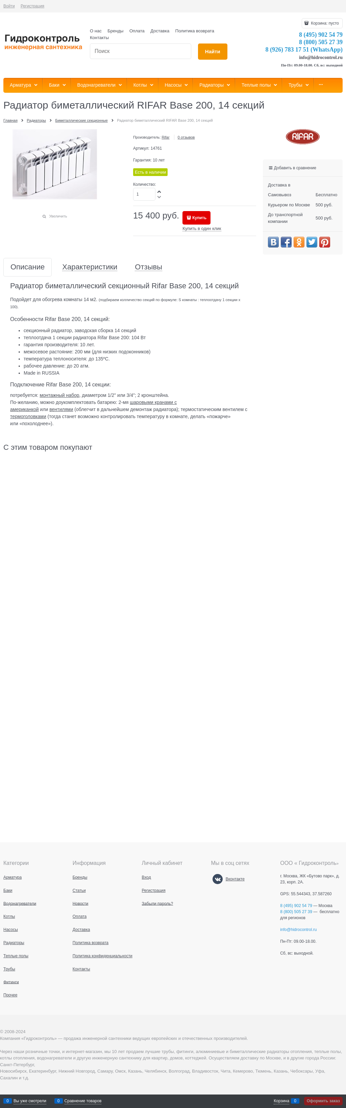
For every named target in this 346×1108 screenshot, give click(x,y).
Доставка (159, 30)
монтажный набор (59, 395)
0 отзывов (186, 137)
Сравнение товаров (83, 1101)
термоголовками (28, 416)
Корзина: (324, 23)
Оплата (137, 30)
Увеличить (58, 216)
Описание (27, 267)
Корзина (281, 1101)
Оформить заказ (323, 1101)
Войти (9, 6)
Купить (199, 217)
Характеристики (89, 267)
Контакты (99, 37)
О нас (96, 30)
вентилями (61, 409)
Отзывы (148, 267)
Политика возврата (194, 30)
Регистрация (32, 6)
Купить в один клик (201, 228)
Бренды (115, 30)
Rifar (165, 137)
